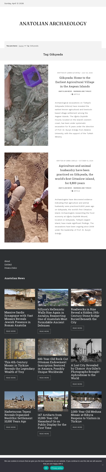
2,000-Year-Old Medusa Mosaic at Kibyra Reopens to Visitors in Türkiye (86, 416)
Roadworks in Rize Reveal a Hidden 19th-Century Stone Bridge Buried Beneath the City (85, 316)
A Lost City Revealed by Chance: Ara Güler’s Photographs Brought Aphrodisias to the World (85, 372)
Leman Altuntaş (73, 73)
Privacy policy (57, 468)
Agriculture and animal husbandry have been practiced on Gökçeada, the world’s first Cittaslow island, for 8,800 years (75, 174)
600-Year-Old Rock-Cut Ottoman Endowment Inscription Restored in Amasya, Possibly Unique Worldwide (53, 365)
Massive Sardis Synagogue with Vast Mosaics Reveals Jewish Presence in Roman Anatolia (18, 319)
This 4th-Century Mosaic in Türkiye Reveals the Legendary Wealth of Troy (19, 366)
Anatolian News (65, 91)
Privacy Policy (10, 268)
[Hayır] (102, 465)
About (7, 261)
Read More (11, 331)
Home (21, 46)
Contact (8, 264)
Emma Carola (71, 161)
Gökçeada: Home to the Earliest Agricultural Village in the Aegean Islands (74, 82)
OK (46, 468)
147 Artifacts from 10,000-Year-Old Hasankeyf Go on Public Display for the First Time (52, 421)
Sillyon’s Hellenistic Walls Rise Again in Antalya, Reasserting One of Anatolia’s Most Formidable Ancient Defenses (52, 317)
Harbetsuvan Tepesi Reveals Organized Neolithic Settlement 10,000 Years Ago (18, 416)
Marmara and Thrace (82, 91)
